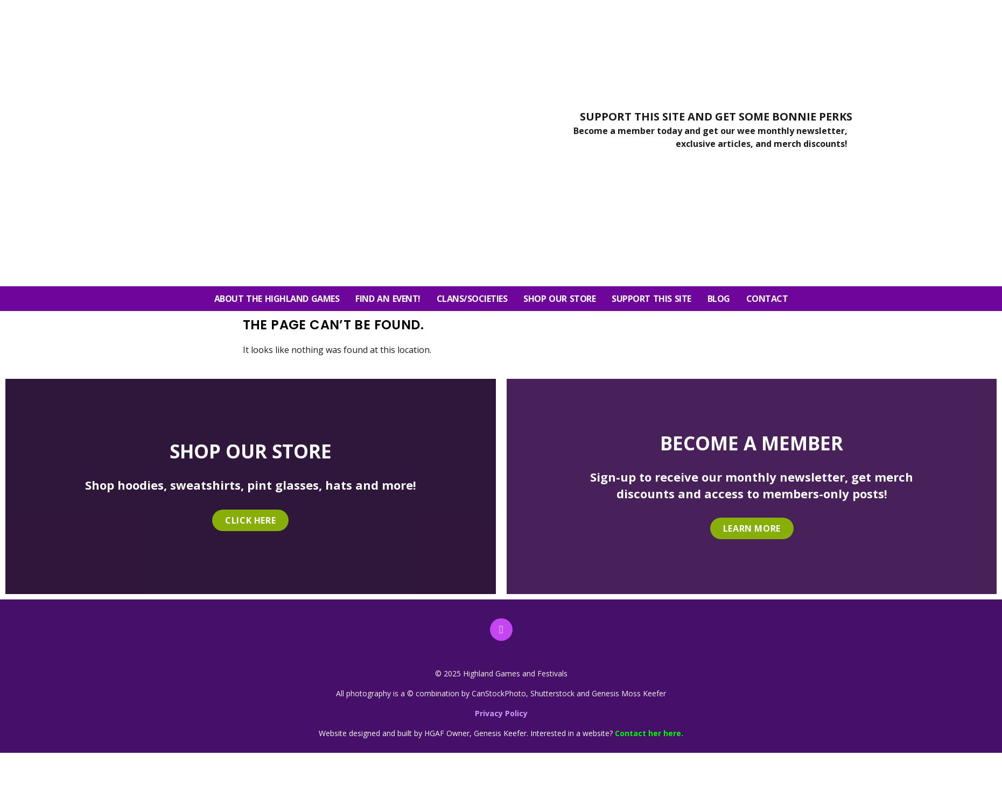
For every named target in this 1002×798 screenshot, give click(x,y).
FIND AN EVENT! (387, 299)
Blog (718, 299)
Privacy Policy (501, 713)
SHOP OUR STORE (559, 299)
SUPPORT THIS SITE (651, 299)
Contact (767, 299)
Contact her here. (649, 733)
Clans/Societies (472, 299)
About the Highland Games (277, 299)
